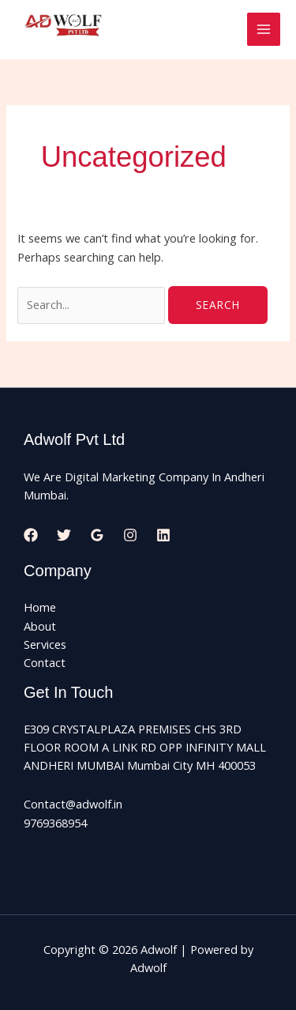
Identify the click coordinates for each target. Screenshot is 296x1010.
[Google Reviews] (97, 535)
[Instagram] (130, 535)
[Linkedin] (163, 535)
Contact (45, 662)
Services (45, 644)
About (40, 626)
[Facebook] (31, 535)
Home (40, 607)
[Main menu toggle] (263, 29)
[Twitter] (64, 535)
